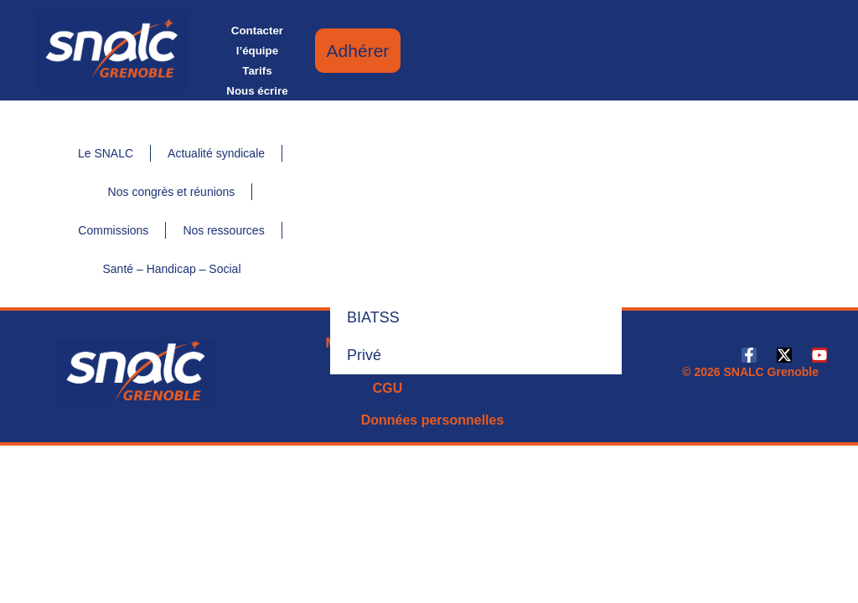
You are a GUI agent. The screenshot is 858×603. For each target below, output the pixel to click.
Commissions (113, 230)
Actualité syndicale (216, 153)
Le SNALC (105, 153)
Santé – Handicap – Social (172, 269)
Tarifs (256, 70)
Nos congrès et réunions (171, 191)
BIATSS (373, 317)
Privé (364, 355)
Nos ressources (223, 230)
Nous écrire (256, 91)
